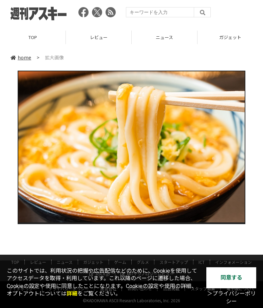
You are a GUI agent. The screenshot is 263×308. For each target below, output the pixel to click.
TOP (33, 37)
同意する (231, 277)
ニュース (164, 37)
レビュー (99, 37)
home (21, 57)
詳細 (72, 293)
